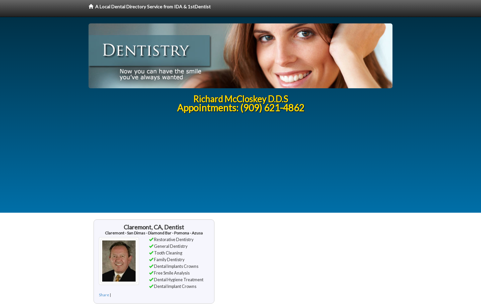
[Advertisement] (240, 166)
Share (104, 295)
